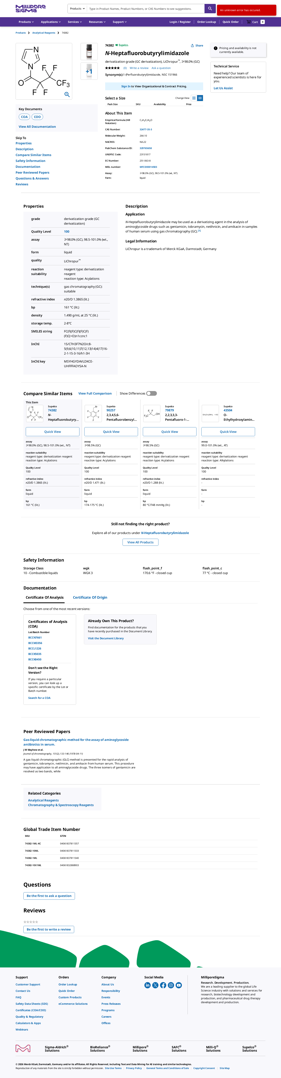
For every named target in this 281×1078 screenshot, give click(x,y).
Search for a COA (39, 698)
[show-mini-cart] (255, 22)
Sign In (126, 86)
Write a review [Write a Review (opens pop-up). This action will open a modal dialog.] (139, 68)
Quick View (52, 432)
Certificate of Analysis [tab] (45, 597)
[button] (180, 22)
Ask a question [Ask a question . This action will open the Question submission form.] (161, 68)
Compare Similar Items (33, 155)
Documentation (28, 166)
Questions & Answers (32, 178)
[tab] (24, 32)
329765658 (146, 148)
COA (24, 117)
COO (37, 117)
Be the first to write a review (50, 930)
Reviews (22, 184)
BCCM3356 (35, 643)
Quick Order (231, 22)
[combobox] (142, 8)
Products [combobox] (75, 8)
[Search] (210, 8)
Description (25, 149)
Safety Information (30, 161)
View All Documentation (37, 127)
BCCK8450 (34, 659)
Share (197, 45)
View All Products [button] (140, 542)
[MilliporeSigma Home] (31, 9)
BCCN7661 (35, 637)
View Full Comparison (95, 393)
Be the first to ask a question (49, 896)
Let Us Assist (223, 88)
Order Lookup (206, 22)
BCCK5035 (34, 654)
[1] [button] (199, 230)
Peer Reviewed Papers (32, 172)
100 (66, 231)
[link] (35, 984)
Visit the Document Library (106, 638)
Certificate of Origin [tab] (90, 597)
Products (21, 32)
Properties (24, 143)
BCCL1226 (34, 648)
